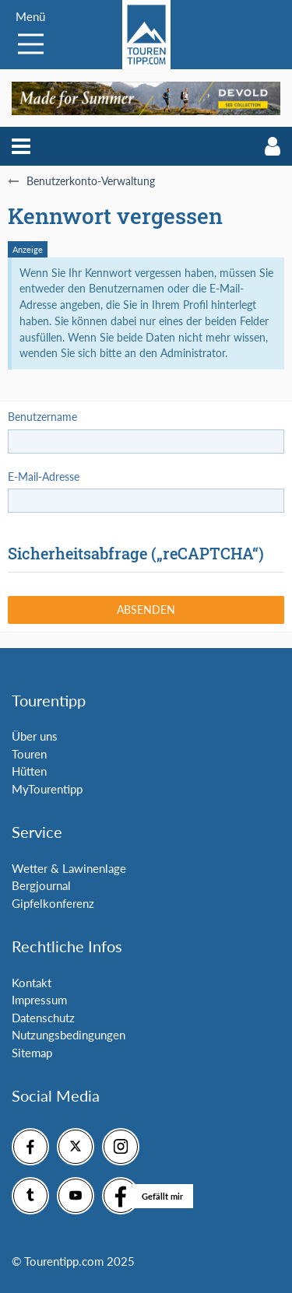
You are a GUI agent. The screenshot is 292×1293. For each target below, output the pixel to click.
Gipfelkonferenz (53, 903)
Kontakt (31, 983)
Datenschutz (43, 1018)
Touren (29, 754)
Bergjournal (41, 885)
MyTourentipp (47, 789)
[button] (21, 146)
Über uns (35, 736)
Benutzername (42, 416)
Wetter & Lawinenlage (69, 868)
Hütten (29, 771)
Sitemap (32, 1053)
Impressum (39, 1000)
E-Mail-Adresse (43, 476)
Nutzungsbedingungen (68, 1035)
